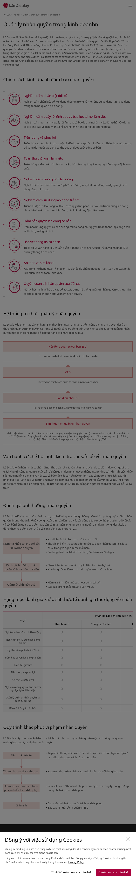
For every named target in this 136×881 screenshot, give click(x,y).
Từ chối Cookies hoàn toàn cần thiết (71, 872)
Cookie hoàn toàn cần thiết (113, 872)
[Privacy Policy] (76, 862)
